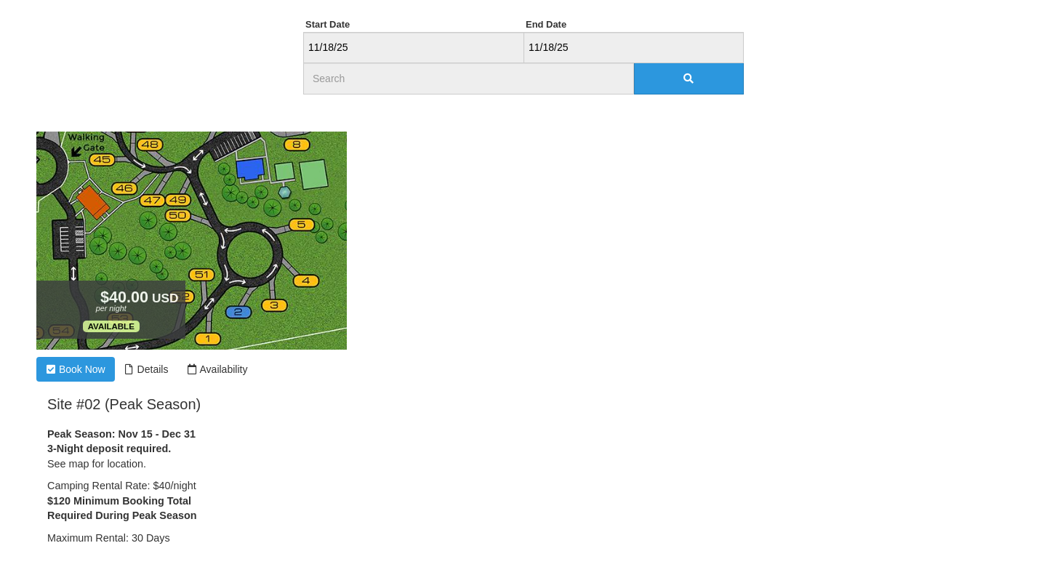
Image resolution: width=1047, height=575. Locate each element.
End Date (546, 24)
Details (146, 369)
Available (111, 326)
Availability (217, 369)
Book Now (75, 369)
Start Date (327, 24)
